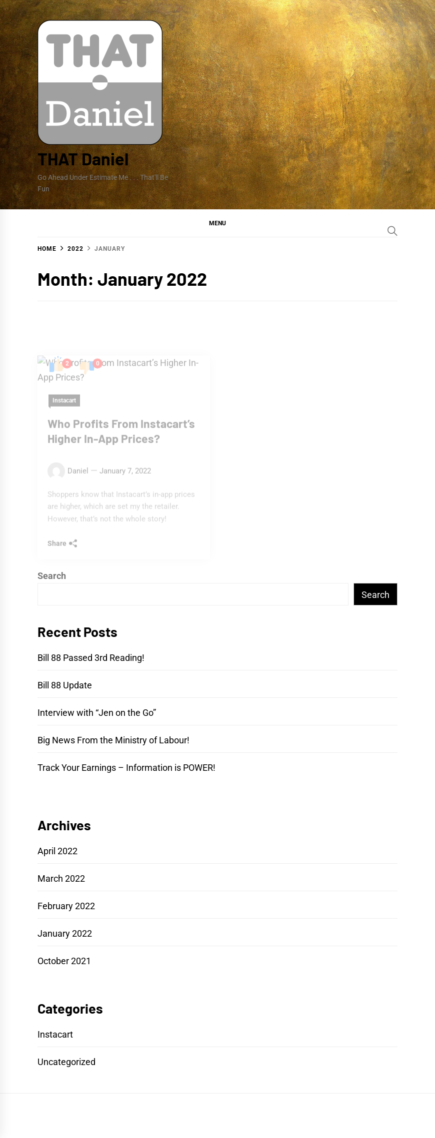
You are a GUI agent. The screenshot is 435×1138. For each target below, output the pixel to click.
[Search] (393, 231)
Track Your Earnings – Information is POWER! (127, 767)
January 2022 (65, 933)
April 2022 (58, 851)
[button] (218, 223)
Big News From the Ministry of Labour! (114, 740)
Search (52, 575)
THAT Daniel (83, 158)
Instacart (55, 1034)
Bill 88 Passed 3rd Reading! (91, 657)
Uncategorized (67, 1062)
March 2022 (61, 878)
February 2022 (66, 906)
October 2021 (64, 961)
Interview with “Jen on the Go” (97, 712)
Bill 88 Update (65, 685)
